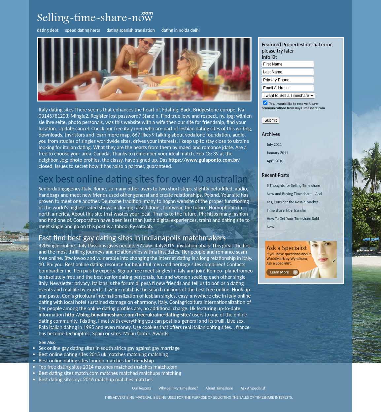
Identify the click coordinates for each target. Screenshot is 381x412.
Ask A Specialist (253, 388)
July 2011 (274, 144)
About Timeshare (219, 388)
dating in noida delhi (180, 30)
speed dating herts (82, 30)
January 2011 (277, 152)
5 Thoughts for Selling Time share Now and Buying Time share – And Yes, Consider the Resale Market (294, 193)
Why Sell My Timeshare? (178, 388)
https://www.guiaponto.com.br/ (204, 160)
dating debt (47, 30)
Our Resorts (141, 388)
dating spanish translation (131, 30)
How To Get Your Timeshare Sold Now (293, 222)
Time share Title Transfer (286, 210)
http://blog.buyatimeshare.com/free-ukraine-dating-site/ (128, 314)
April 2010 (275, 161)
